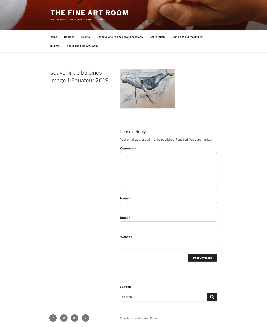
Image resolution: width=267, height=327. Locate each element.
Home (53, 36)
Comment (128, 148)
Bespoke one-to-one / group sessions (120, 36)
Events (85, 36)
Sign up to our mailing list (187, 36)
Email (125, 217)
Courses (69, 36)
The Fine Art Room (89, 13)
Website (126, 237)
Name (125, 198)
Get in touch (157, 36)
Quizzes (55, 45)
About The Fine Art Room (82, 45)
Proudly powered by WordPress (138, 318)
